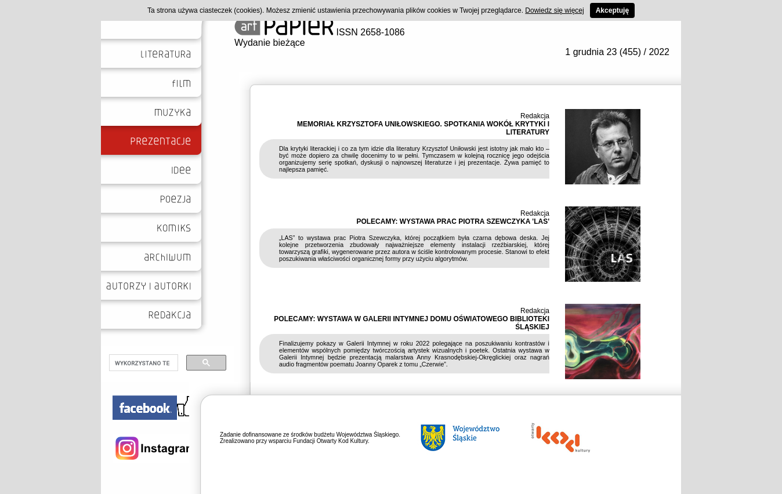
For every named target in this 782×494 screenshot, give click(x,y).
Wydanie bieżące (269, 43)
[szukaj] (142, 363)
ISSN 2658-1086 (319, 32)
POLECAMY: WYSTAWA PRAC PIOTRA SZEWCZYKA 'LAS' (452, 221)
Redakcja (534, 116)
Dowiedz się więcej (554, 10)
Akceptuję (612, 10)
